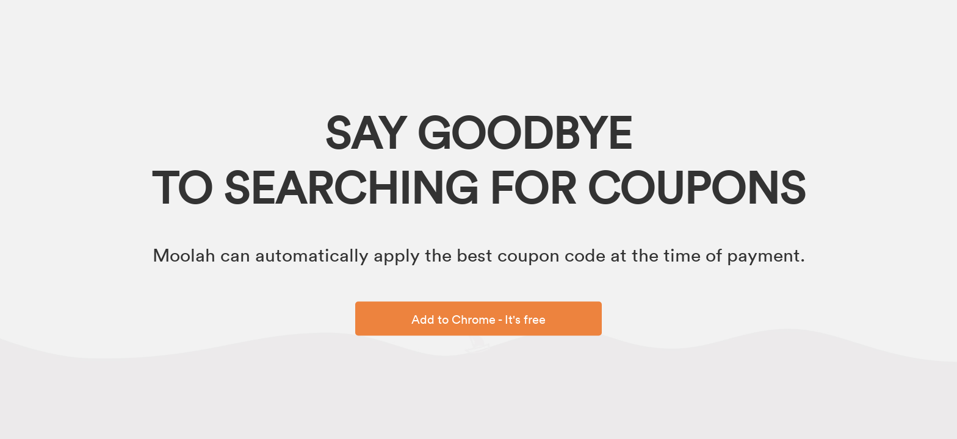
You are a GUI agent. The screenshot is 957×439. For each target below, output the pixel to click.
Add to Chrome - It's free (478, 319)
